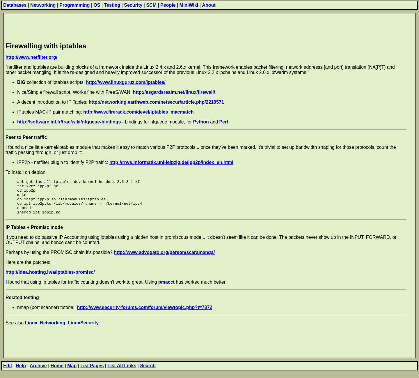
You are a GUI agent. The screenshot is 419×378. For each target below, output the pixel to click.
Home (57, 372)
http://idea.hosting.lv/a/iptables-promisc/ (50, 279)
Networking (43, 5)
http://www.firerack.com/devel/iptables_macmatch (138, 111)
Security (133, 5)
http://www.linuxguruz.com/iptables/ (126, 82)
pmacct (166, 289)
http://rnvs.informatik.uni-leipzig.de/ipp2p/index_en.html (171, 162)
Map (72, 372)
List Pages (92, 372)
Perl (223, 121)
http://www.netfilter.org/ (31, 57)
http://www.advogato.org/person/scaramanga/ (164, 259)
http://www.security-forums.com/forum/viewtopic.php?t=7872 (144, 314)
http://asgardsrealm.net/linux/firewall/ (174, 92)
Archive (38, 372)
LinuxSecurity (83, 329)
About (208, 5)
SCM (151, 5)
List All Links (121, 372)
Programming (74, 5)
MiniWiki (189, 5)
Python (201, 121)
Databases (14, 5)
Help (21, 372)
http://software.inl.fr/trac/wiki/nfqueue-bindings (69, 121)
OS (96, 5)
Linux (31, 329)
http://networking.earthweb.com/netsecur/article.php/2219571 (156, 102)
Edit (7, 372)
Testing (112, 5)
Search (147, 372)
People (167, 5)
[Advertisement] (111, 26)
